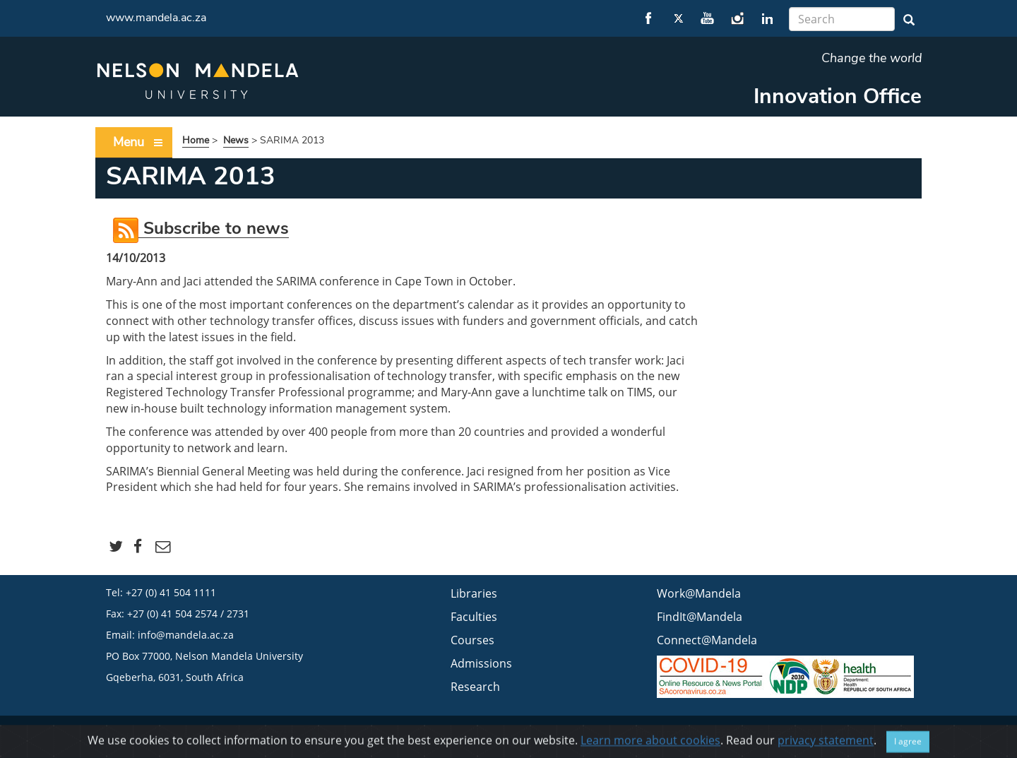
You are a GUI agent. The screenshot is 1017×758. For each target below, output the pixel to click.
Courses (472, 640)
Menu (138, 142)
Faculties (474, 616)
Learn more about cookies (650, 745)
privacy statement (826, 745)
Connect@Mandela (707, 640)
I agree (908, 746)
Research (475, 686)
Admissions (481, 663)
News (236, 140)
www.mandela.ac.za (156, 17)
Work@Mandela (699, 593)
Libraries (474, 593)
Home (195, 140)
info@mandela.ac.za (186, 634)
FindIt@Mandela (699, 616)
